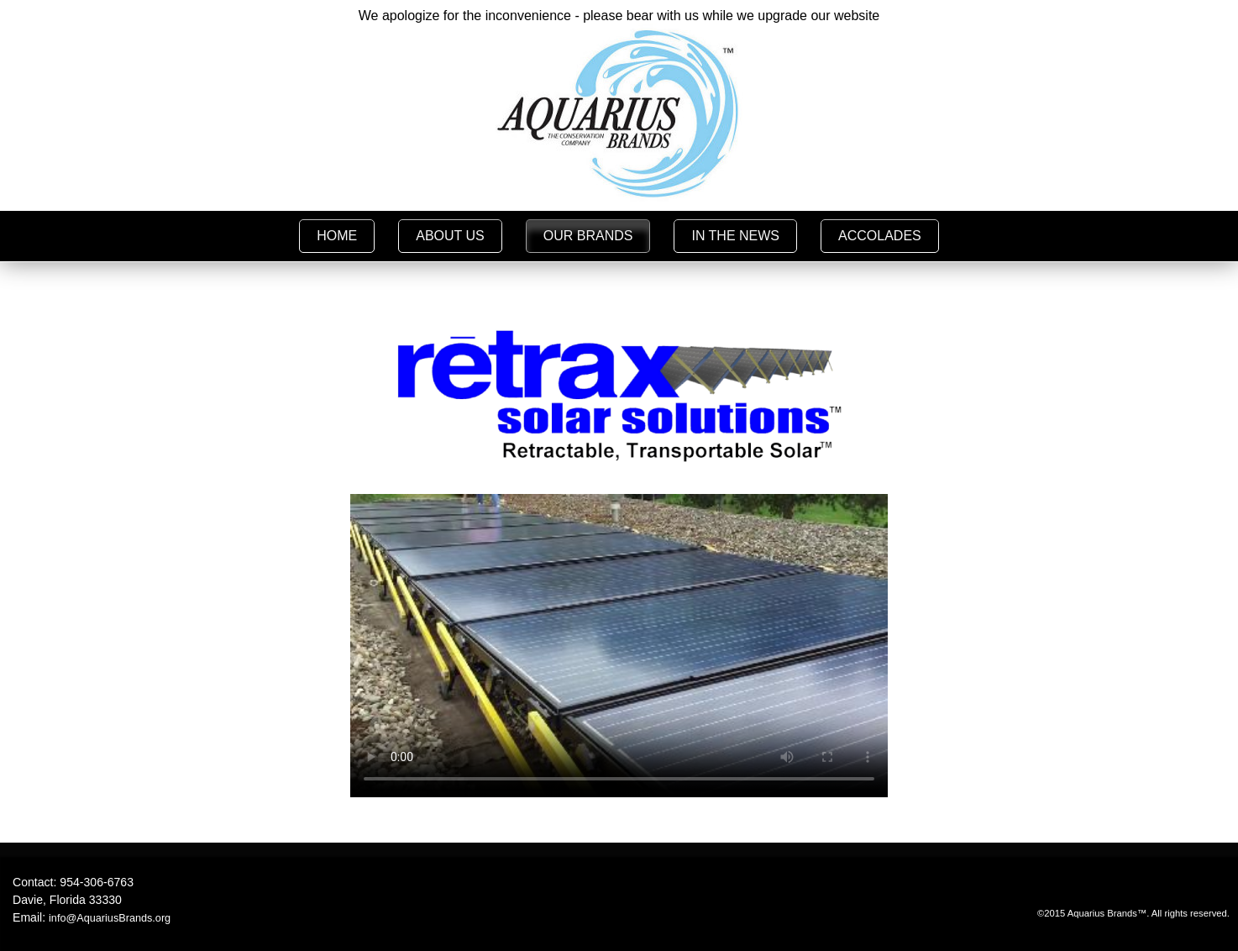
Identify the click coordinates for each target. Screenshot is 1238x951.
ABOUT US (450, 236)
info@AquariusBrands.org (109, 918)
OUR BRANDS (588, 236)
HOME (337, 236)
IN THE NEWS (735, 236)
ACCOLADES (879, 236)
